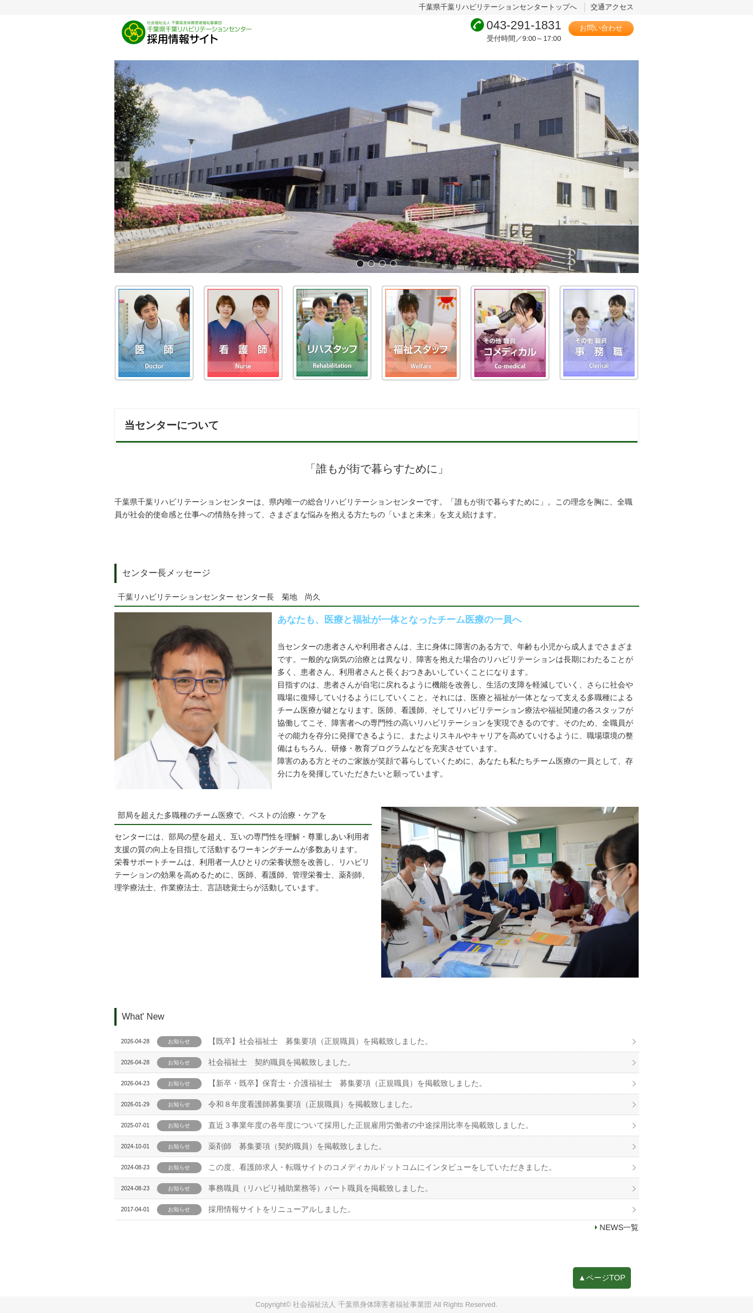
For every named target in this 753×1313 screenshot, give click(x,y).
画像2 (371, 263)
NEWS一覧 (619, 1227)
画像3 (382, 263)
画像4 (393, 263)
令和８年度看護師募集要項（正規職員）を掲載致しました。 (312, 1104)
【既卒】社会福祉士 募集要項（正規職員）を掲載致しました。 (320, 1041)
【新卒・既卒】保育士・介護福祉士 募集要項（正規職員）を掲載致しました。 (347, 1083)
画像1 (360, 263)
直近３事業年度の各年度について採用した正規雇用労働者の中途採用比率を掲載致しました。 (370, 1125)
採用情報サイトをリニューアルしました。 (281, 1209)
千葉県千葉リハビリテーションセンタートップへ (498, 7)
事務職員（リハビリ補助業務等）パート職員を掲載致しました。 (320, 1188)
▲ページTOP (602, 1277)
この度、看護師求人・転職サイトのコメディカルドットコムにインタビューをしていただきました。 (382, 1167)
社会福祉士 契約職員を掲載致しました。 (281, 1062)
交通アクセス (612, 7)
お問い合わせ (601, 28)
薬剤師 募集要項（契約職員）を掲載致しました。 (297, 1146)
